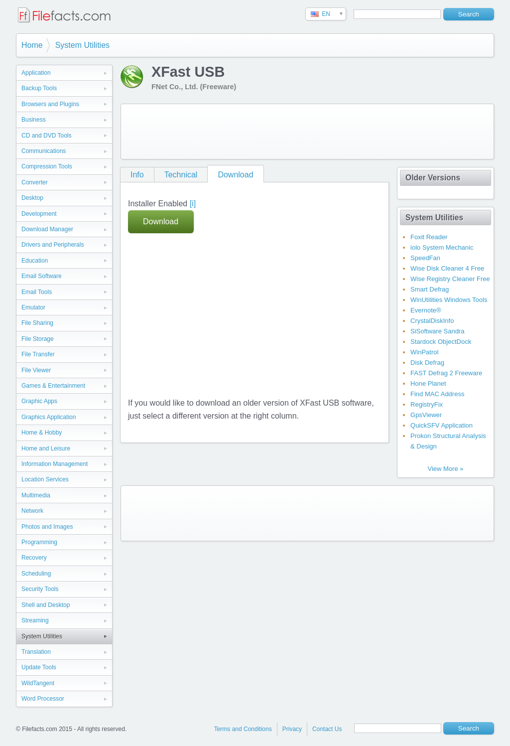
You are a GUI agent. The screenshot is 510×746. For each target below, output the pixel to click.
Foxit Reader (428, 237)
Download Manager (47, 229)
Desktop (32, 197)
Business (33, 119)
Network (32, 510)
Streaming (35, 620)
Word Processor (42, 698)
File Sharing (37, 322)
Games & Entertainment (53, 385)
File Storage (37, 338)
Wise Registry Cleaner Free (450, 279)
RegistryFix (426, 404)
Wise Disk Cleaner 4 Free (447, 268)
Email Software (41, 276)
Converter (34, 182)
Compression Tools (46, 166)
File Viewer (36, 370)
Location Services (45, 479)
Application (36, 72)
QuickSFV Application (441, 425)
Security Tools (39, 589)
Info (137, 174)
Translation (36, 651)
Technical (181, 174)
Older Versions (432, 177)
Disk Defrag (427, 362)
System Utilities (82, 45)
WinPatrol (424, 352)
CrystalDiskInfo (432, 320)
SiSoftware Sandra (437, 331)
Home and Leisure (45, 448)
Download (235, 174)
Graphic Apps (39, 401)
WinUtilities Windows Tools (448, 299)
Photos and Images (47, 526)
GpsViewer (426, 415)
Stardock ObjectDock (440, 341)
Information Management (54, 463)
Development (39, 213)
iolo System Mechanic (441, 247)
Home (32, 45)
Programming (39, 542)
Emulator (33, 307)
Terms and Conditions (243, 729)
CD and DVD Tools (46, 135)
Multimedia (35, 495)
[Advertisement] (307, 131)
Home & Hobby (41, 432)
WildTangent (37, 683)
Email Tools (36, 292)
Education (34, 260)
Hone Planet (428, 383)
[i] (193, 203)
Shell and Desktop (45, 604)
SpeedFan (425, 258)
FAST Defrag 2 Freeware (446, 373)
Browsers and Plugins (50, 104)
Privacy (292, 729)
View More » (445, 468)
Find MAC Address (437, 394)
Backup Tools (39, 88)
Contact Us (327, 729)
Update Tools (38, 667)
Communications (43, 151)
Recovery (34, 557)
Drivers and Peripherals (52, 244)
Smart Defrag (429, 289)
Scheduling (36, 573)
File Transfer (38, 354)
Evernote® (425, 310)
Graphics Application (48, 417)
